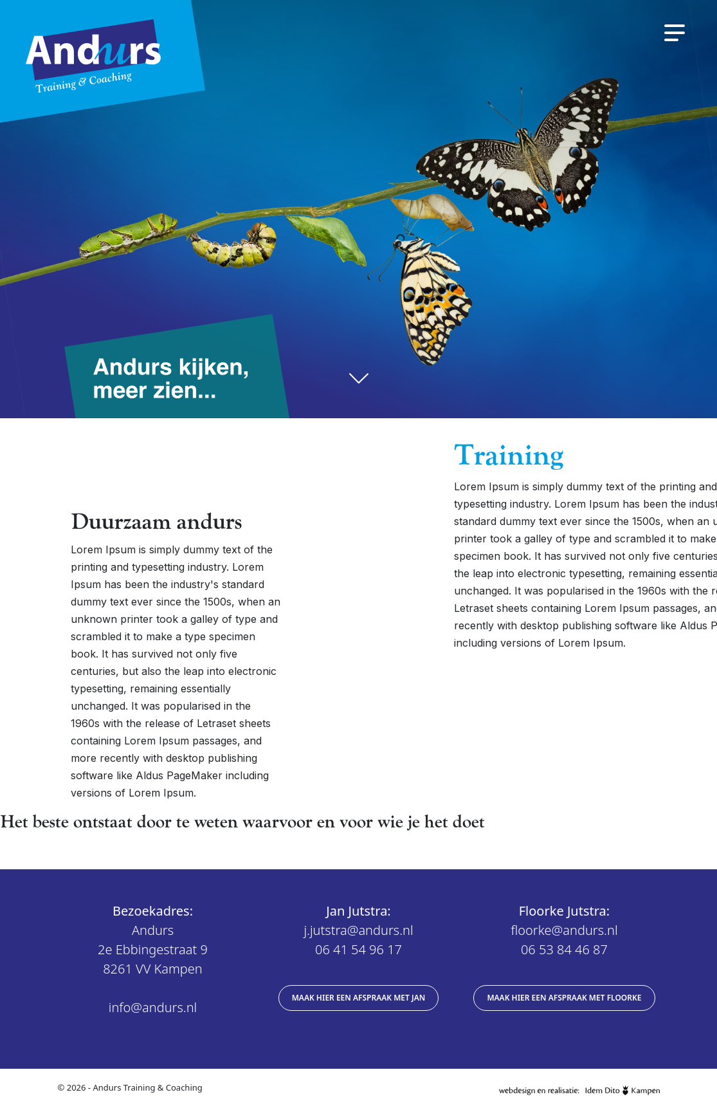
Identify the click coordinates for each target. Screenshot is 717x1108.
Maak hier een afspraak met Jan (359, 997)
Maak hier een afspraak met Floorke (564, 997)
